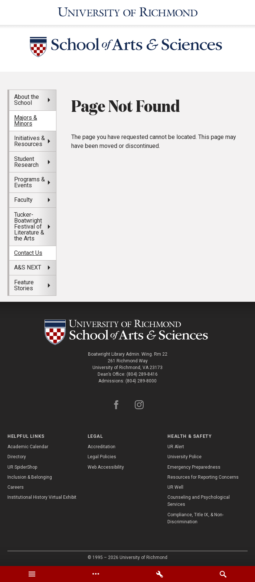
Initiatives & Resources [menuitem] (29, 138)
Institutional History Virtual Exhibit (41, 494)
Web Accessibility (106, 464)
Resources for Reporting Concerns (203, 474)
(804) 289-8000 (141, 378)
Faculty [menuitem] (23, 197)
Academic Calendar (27, 444)
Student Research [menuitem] (26, 159)
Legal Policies (102, 454)
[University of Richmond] (128, 11)
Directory (16, 454)
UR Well (175, 484)
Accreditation (101, 444)
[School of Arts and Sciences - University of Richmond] (128, 46)
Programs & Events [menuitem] (29, 179)
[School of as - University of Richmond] (128, 329)
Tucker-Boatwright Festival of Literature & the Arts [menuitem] (29, 223)
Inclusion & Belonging (29, 474)
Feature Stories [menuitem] (24, 282)
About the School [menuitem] (26, 97)
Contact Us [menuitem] (28, 250)
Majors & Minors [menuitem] (25, 118)
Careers (15, 484)
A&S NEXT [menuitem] (27, 265)
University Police (184, 454)
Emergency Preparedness (193, 464)
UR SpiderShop (22, 464)
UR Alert (175, 444)
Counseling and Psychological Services (198, 498)
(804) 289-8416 (142, 371)
